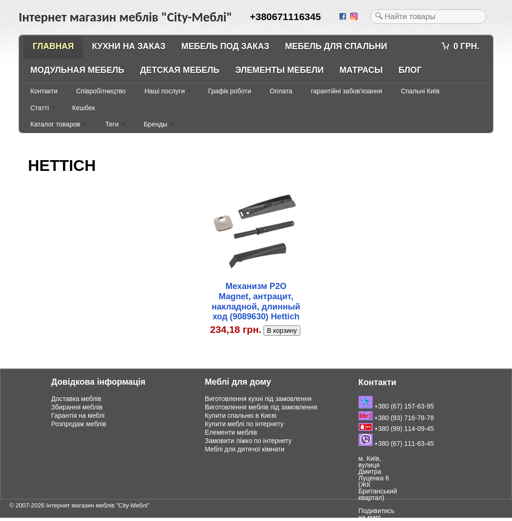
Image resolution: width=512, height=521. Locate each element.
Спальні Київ (420, 91)
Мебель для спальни (336, 46)
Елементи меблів (231, 432)
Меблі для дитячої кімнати (244, 449)
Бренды (155, 124)
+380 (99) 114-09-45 (396, 428)
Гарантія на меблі (77, 415)
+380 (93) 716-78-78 (396, 418)
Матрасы (361, 70)
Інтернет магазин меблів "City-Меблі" (98, 505)
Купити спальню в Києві (241, 415)
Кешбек (83, 108)
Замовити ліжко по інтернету (248, 440)
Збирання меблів (77, 407)
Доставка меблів (76, 398)
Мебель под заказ (225, 46)
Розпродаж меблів (78, 424)
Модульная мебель (77, 70)
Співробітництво (100, 91)
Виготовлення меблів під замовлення (261, 407)
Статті (39, 108)
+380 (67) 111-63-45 (396, 443)
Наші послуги (165, 91)
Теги (111, 124)
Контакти (43, 91)
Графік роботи (229, 91)
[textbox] (428, 16)
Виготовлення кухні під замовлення (258, 398)
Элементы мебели (279, 70)
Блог (410, 70)
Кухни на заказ (129, 46)
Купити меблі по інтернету (244, 424)
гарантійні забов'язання (346, 91)
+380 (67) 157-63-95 (396, 406)
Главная (53, 46)
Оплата (281, 91)
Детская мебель (179, 70)
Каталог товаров (55, 124)
